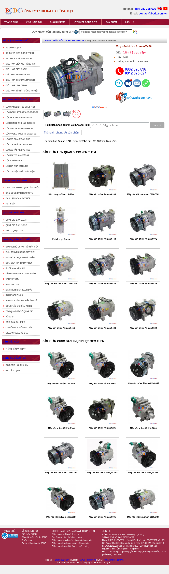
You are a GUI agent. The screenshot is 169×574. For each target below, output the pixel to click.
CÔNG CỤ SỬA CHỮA (14, 358)
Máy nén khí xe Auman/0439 (143, 283)
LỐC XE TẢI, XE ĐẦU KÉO (18, 150)
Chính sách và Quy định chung (65, 534)
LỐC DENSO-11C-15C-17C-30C (20, 123)
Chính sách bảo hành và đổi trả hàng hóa (70, 543)
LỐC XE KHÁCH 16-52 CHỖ (19, 144)
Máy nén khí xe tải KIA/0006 (143, 428)
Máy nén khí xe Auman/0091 (143, 239)
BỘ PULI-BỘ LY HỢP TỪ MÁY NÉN (22, 247)
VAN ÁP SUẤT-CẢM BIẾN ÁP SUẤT (22, 300)
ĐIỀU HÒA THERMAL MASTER (20, 80)
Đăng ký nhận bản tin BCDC (34, 537)
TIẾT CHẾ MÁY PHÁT (15, 349)
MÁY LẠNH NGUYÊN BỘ (15, 40)
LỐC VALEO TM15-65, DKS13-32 (21, 134)
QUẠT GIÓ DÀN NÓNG (16, 225)
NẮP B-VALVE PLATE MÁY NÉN (21, 274)
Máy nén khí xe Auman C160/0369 (143, 194)
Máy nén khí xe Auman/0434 (102, 283)
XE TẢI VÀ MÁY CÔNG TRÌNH (20, 53)
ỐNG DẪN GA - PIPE (15, 322)
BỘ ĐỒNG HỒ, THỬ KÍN (17, 365)
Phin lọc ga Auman (61, 239)
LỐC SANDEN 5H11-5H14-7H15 (20, 107)
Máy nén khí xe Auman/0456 (61, 328)
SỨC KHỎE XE (57, 22)
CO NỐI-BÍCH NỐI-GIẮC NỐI (19, 327)
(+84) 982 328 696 (145, 8)
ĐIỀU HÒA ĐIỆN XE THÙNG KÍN (21, 64)
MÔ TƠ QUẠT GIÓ (14, 230)
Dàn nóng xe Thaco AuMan (61, 194)
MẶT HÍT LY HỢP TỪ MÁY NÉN (20, 257)
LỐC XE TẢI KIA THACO (71, 40)
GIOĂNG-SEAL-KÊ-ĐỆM (17, 333)
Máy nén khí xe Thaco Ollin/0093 (143, 383)
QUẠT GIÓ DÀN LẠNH (16, 220)
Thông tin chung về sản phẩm (61, 132)
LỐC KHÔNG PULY (15, 161)
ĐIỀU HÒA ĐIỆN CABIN (16, 69)
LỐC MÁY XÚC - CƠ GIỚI (17, 155)
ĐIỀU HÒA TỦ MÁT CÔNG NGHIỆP (22, 91)
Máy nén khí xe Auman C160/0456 (61, 283)
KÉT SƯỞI (10, 204)
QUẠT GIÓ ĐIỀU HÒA (13, 212)
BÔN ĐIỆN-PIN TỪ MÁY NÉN (19, 263)
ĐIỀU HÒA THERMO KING (18, 74)
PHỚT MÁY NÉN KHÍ (15, 268)
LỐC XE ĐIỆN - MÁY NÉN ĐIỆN (20, 171)
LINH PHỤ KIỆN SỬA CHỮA (17, 239)
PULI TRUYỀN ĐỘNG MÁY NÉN (20, 252)
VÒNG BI (10, 317)
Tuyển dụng (27, 540)
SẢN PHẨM (111, 22)
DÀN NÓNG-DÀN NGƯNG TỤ (19, 193)
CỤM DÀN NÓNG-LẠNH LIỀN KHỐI (22, 187)
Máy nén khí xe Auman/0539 (143, 328)
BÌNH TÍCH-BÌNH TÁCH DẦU (19, 290)
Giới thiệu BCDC (29, 534)
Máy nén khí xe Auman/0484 (102, 328)
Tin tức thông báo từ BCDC (34, 543)
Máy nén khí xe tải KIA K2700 (61, 383)
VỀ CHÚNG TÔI (34, 22)
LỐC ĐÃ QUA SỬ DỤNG (17, 166)
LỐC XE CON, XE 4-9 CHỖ (18, 139)
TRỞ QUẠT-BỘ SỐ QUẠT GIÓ (19, 311)
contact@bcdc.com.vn (153, 13)
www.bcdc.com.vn (88, 560)
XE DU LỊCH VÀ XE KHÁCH (19, 58)
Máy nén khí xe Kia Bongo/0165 (102, 472)
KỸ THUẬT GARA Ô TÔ (85, 22)
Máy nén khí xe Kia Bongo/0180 (143, 472)
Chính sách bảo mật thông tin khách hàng (70, 546)
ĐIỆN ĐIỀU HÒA (11, 341)
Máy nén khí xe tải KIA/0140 (61, 428)
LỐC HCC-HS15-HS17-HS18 (19, 118)
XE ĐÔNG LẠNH (13, 48)
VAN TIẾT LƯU (12, 279)
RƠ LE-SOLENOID (14, 295)
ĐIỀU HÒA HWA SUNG (16, 85)
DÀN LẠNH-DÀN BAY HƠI (18, 198)
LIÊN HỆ (129, 22)
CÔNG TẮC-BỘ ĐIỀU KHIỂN (19, 306)
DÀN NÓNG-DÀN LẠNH (15, 180)
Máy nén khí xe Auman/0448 (102, 239)
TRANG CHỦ (11, 22)
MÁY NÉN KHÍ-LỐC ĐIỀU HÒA (18, 99)
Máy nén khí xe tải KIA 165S (102, 383)
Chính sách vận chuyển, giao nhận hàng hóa (72, 540)
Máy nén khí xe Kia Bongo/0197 (61, 517)
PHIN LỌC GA (12, 284)
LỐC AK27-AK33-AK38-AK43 (19, 128)
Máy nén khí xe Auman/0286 (102, 194)
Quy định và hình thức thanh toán (67, 537)
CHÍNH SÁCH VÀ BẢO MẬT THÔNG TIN (73, 531)
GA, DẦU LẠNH (13, 370)
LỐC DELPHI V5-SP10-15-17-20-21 (22, 112)
